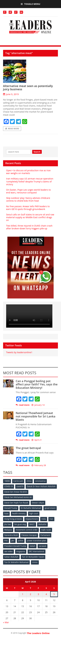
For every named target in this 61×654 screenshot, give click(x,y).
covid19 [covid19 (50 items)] (19, 486)
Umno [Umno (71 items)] (35, 562)
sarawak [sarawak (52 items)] (42, 546)
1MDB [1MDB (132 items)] (7, 481)
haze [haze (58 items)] (6, 513)
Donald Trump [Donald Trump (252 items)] (10, 508)
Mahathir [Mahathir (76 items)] (42, 524)
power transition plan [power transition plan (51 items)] (36, 540)
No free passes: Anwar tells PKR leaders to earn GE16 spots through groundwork (28, 208)
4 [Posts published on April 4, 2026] (46, 594)
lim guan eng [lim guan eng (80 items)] (20, 524)
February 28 (39, 465)
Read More (12, 128)
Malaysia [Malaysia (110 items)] (8, 529)
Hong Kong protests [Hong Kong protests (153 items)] (13, 519)
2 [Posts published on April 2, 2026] (30, 594)
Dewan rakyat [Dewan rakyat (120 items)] (38, 502)
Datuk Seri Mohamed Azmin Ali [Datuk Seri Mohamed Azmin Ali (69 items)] (18, 497)
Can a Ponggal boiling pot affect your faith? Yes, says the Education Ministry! (37, 384)
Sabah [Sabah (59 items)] (32, 546)
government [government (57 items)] (50, 508)
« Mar (6, 622)
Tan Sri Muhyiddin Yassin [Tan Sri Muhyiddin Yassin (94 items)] (33, 557)
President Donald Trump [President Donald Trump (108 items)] (15, 546)
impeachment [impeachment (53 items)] (32, 519)
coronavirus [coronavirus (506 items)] (40, 481)
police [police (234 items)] (20, 540)
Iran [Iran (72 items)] (51, 519)
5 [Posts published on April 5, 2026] (54, 594)
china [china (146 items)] (29, 481)
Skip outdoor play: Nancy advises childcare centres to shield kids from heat (28, 199)
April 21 (37, 440)
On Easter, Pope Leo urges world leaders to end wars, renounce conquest (28, 191)
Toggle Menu (30, 3)
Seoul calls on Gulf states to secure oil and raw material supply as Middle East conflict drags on (30, 217)
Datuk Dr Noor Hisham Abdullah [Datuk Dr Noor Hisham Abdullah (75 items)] (41, 486)
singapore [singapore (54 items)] (20, 551)
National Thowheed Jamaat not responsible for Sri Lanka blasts (35, 416)
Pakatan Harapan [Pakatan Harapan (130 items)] (29, 535)
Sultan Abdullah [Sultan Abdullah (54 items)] (11, 557)
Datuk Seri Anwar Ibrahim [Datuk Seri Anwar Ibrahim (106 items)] (15, 491)
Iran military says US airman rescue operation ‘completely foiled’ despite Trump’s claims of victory (29, 181)
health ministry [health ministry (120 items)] (19, 513)
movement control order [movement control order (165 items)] (27, 529)
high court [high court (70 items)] (33, 513)
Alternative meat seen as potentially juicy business (28, 87)
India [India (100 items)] (43, 519)
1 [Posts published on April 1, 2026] (22, 594)
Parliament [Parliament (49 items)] (45, 535)
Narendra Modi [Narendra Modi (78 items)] (11, 535)
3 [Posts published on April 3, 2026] (38, 594)
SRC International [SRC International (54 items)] (36, 551)
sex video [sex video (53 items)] (8, 551)
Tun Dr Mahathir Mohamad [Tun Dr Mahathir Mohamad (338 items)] (16, 562)
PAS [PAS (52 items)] (6, 540)
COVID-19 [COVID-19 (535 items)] (8, 486)
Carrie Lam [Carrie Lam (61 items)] (18, 481)
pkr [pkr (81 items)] (12, 540)
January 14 (38, 405)
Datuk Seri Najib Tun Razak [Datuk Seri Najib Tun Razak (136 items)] (16, 502)
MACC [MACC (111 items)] (32, 524)
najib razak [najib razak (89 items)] (46, 529)
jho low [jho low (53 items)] (7, 524)
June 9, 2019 (11, 94)
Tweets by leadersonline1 (19, 352)
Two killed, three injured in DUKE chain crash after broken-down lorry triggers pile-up (29, 227)
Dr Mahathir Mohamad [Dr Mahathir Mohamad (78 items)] (31, 508)
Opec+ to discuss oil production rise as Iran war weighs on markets (28, 172)
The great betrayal (28, 448)
